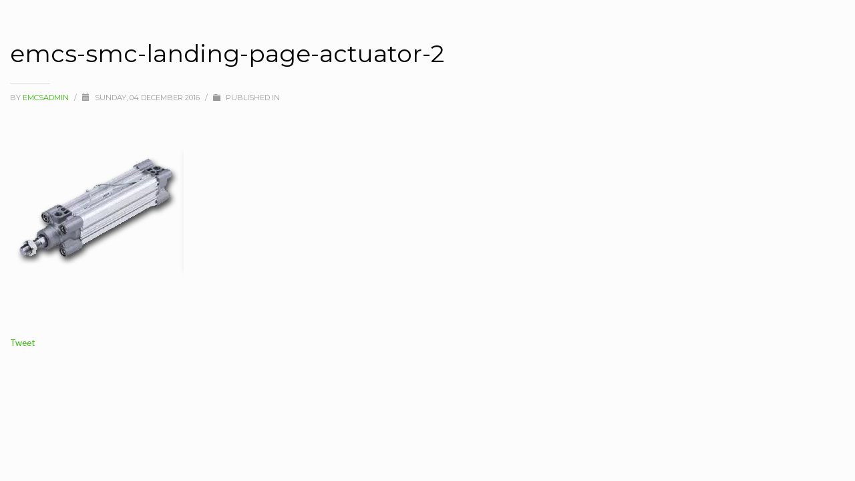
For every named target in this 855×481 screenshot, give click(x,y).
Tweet (22, 342)
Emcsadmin (47, 97)
